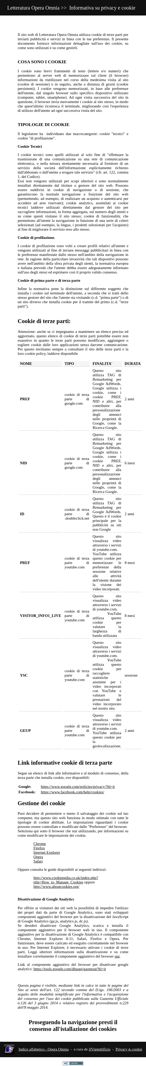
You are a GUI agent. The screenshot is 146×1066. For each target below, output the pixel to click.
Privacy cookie (129, 1049)
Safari (38, 861)
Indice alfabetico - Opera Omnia (44, 1049)
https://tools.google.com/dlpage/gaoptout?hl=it (70, 969)
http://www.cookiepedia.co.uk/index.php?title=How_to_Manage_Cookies (66, 880)
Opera (38, 857)
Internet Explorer (47, 852)
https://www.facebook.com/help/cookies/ (72, 792)
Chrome (40, 844)
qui (117, 956)
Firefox (39, 848)
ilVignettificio (99, 1049)
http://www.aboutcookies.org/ (56, 886)
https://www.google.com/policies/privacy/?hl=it (78, 787)
